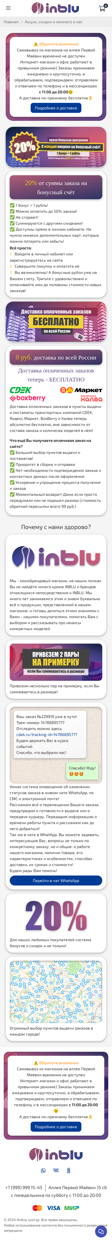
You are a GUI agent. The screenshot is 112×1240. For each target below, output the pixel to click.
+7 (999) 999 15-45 (23, 1187)
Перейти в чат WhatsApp (56, 880)
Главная (11, 21)
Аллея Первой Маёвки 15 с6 (78, 1187)
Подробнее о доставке (56, 107)
